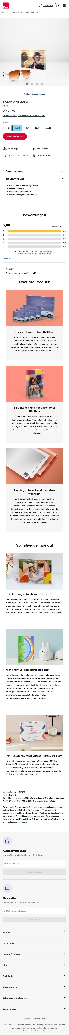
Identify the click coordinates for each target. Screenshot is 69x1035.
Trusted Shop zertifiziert (15, 155)
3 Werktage (10, 149)
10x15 (17, 128)
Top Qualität (40, 149)
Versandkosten (48, 810)
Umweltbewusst (41, 155)
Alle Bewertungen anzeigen (34, 94)
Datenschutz (28, 1018)
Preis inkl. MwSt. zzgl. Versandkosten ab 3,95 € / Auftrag (24, 116)
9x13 (7, 128)
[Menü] (64, 5)
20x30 (48, 128)
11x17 (27, 128)
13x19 (37, 128)
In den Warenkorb (15, 136)
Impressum (37, 1018)
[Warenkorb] (57, 5)
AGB (43, 1018)
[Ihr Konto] (46, 5)
